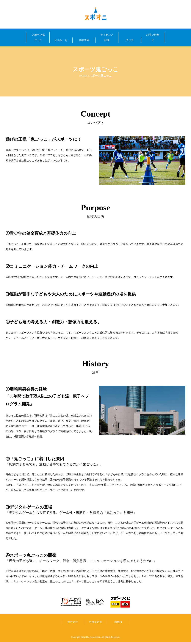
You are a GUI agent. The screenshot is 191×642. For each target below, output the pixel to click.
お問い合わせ (152, 37)
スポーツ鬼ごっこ (38, 37)
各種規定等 (95, 621)
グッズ (130, 40)
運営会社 (72, 621)
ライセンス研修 (106, 37)
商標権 (118, 621)
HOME (83, 75)
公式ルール (61, 40)
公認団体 (84, 40)
